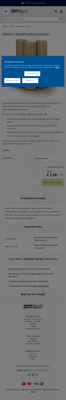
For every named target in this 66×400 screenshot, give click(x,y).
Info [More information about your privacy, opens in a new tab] (57, 67)
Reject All (30, 80)
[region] (33, 71)
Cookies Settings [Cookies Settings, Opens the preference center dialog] (32, 74)
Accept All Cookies (12, 80)
